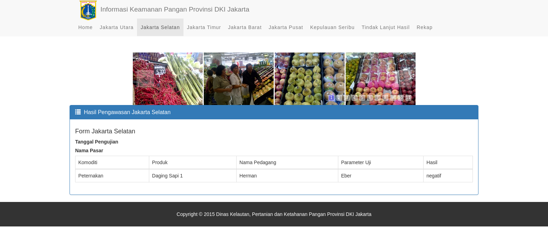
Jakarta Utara (117, 35)
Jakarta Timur (204, 35)
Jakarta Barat (245, 35)
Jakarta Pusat (286, 35)
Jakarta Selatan (160, 35)
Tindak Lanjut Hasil (386, 35)
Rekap (424, 35)
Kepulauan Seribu (332, 35)
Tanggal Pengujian (96, 142)
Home (85, 35)
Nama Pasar (89, 150)
